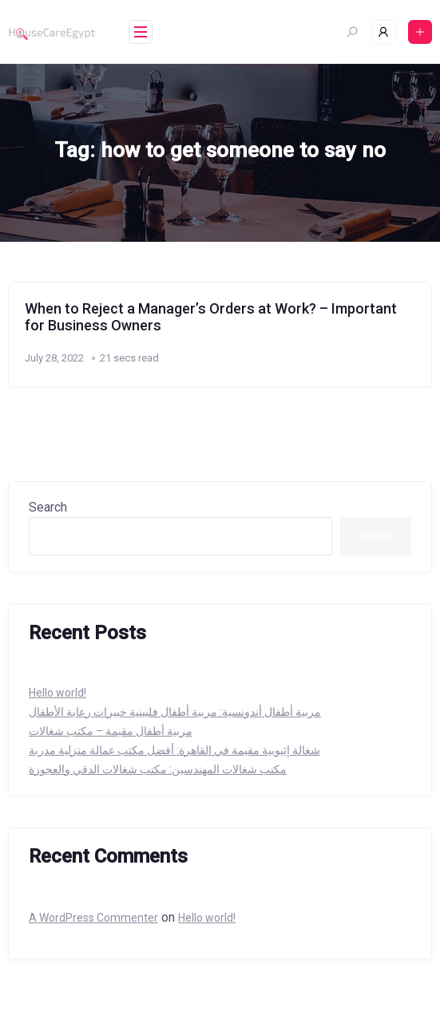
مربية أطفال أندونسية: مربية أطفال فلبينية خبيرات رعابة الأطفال (175, 711)
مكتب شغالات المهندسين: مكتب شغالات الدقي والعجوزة (158, 769)
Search (48, 507)
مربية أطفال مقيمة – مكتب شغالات (110, 731)
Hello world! (57, 692)
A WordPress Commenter (93, 917)
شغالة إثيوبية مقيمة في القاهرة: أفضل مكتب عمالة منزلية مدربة (174, 750)
